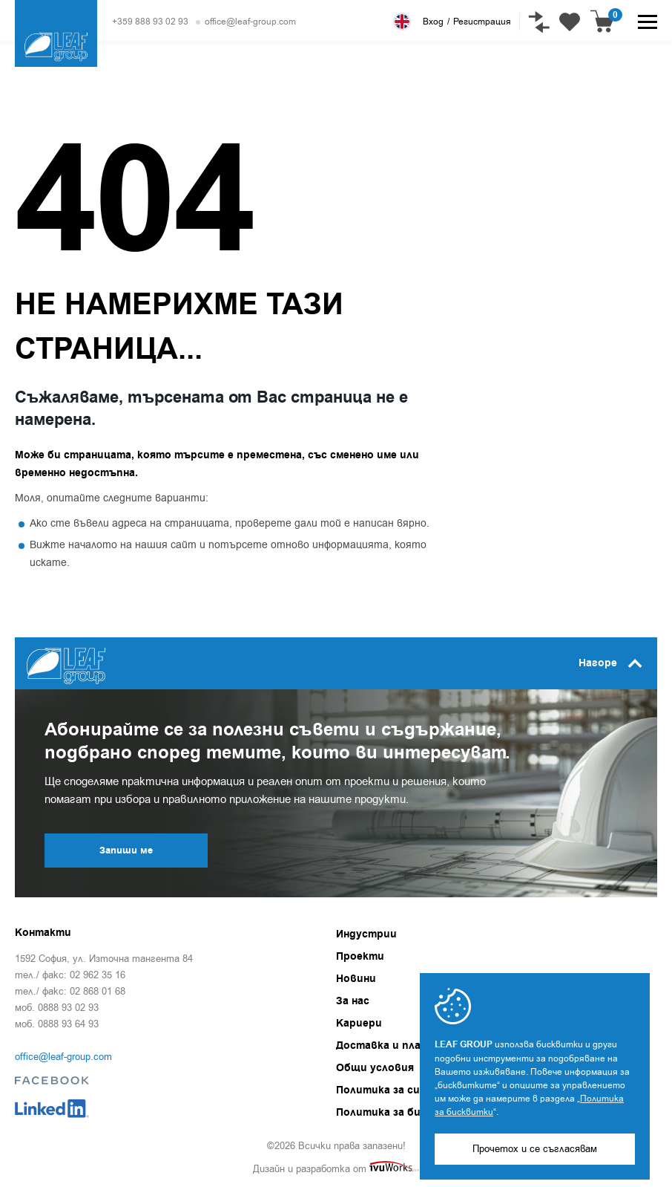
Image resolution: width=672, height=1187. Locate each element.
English (402, 21)
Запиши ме (126, 850)
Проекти (360, 956)
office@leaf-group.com (250, 21)
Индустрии (366, 934)
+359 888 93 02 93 (150, 21)
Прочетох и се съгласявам (534, 1148)
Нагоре (610, 663)
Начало (29, 97)
